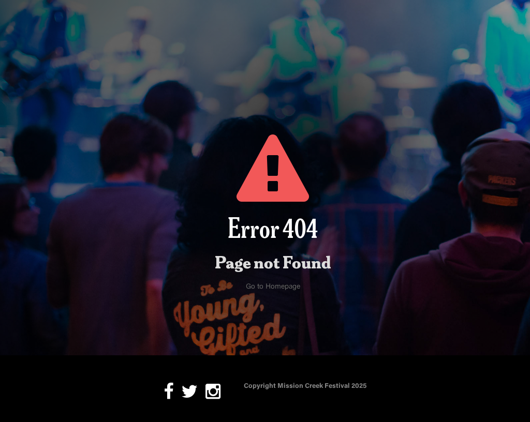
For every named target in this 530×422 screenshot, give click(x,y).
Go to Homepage (273, 287)
